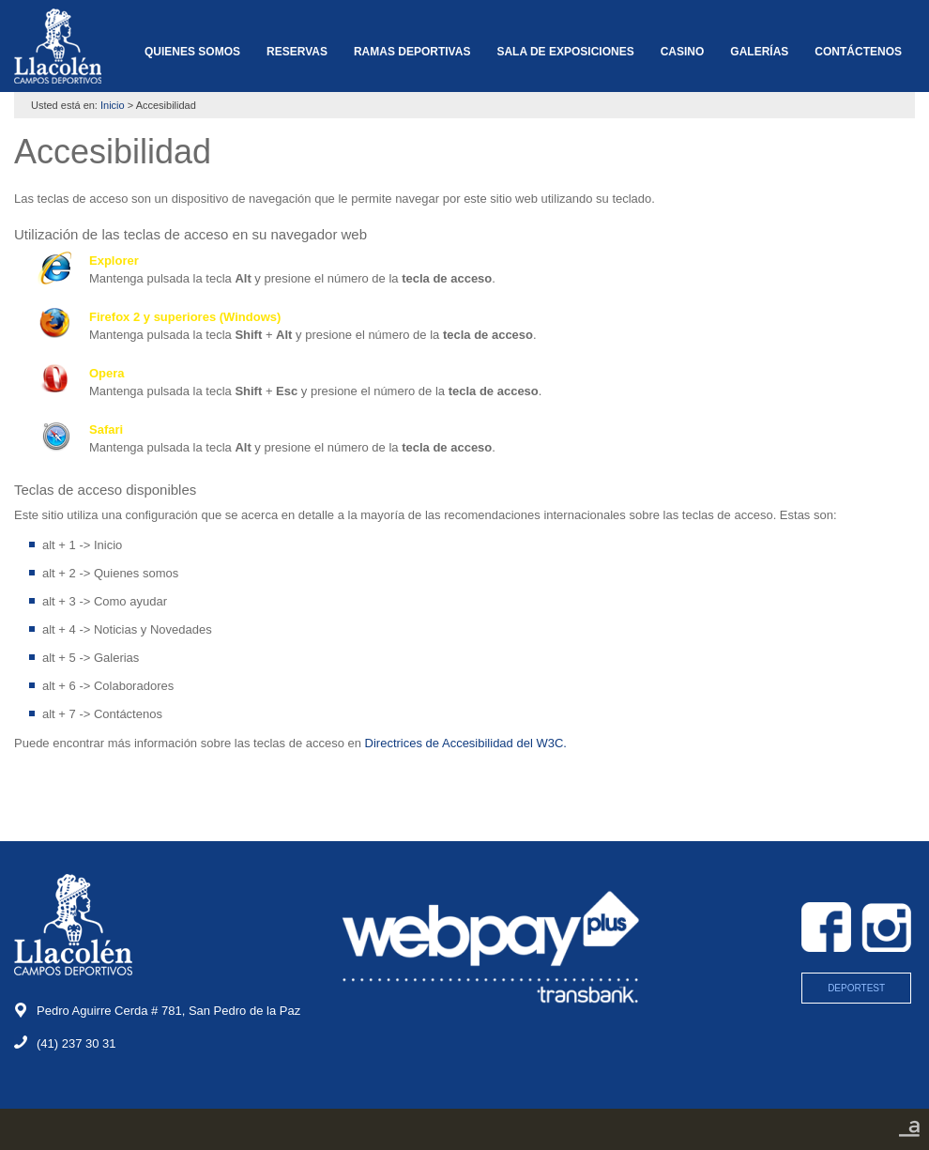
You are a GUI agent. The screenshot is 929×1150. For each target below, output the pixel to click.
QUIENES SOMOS (192, 51)
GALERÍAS (759, 51)
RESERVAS (297, 51)
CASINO (683, 51)
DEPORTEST (856, 988)
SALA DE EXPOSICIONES (564, 51)
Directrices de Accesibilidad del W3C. (466, 743)
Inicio (112, 105)
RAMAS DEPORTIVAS (412, 51)
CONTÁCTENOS (858, 51)
